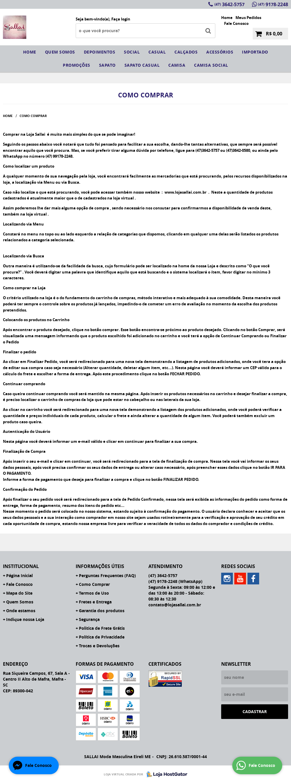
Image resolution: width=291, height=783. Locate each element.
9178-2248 (273, 4)
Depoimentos (99, 52)
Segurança (89, 619)
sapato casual (142, 65)
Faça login (120, 19)
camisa (176, 65)
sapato (107, 65)
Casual (157, 52)
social (132, 52)
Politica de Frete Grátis (102, 628)
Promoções (76, 65)
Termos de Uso (94, 593)
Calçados (186, 52)
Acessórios (219, 52)
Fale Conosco (236, 23)
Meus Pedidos (248, 17)
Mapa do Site (19, 593)
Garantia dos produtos (101, 610)
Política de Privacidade (101, 637)
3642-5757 (229, 4)
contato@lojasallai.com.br (174, 605)
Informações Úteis (100, 566)
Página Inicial (19, 575)
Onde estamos (20, 610)
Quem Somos (19, 602)
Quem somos (60, 52)
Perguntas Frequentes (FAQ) (107, 575)
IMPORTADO (255, 52)
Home (227, 17)
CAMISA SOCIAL (211, 65)
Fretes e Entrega (95, 602)
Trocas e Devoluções (99, 645)
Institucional (21, 566)
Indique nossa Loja (25, 619)
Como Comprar (94, 584)
